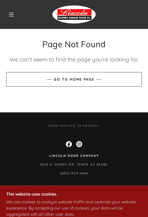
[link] (73, 14)
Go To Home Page (74, 79)
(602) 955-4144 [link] (74, 173)
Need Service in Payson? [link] (74, 126)
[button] (13, 14)
